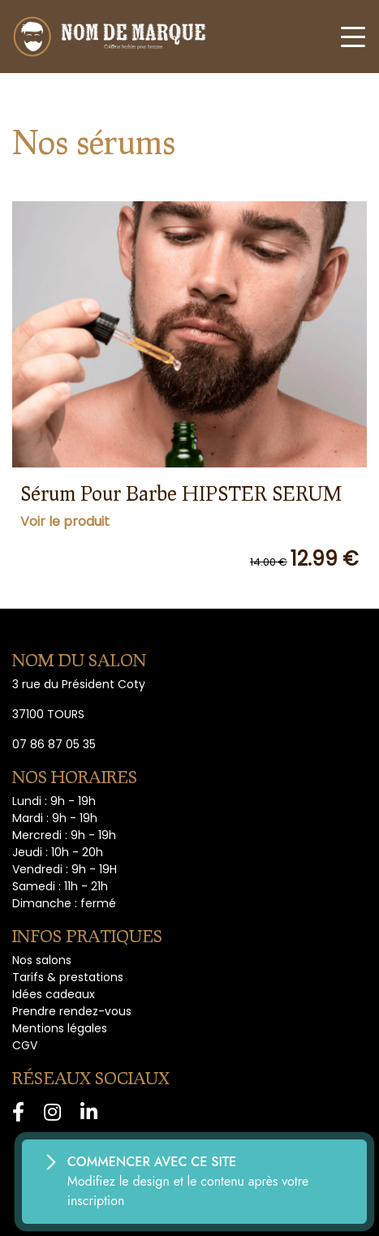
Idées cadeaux (53, 994)
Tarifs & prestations (67, 977)
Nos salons (41, 960)
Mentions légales (59, 1028)
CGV (24, 1045)
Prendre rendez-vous (71, 1011)
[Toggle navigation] (353, 37)
